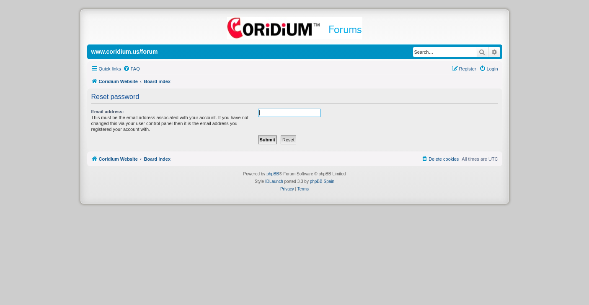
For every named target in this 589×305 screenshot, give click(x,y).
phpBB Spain (322, 181)
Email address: (107, 111)
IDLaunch (274, 181)
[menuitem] (131, 69)
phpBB (272, 174)
